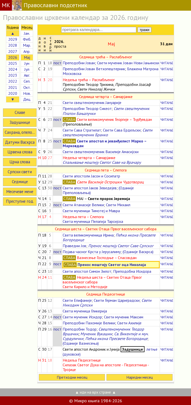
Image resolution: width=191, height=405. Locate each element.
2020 (12, 93)
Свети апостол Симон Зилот (87, 271)
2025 (12, 63)
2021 (12, 87)
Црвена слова (19, 152)
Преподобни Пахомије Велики (89, 322)
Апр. (26, 51)
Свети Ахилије (129, 322)
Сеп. (27, 81)
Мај (27, 57)
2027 (12, 51)
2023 (12, 75)
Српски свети (20, 171)
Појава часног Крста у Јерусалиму (92, 251)
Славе (20, 112)
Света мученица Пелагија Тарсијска (93, 221)
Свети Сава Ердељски (122, 130)
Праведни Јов (74, 245)
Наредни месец (139, 377)
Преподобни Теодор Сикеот (87, 108)
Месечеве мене (19, 191)
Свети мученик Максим (123, 316)
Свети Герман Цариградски (117, 300)
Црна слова (19, 162)
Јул (26, 69)
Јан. (27, 33)
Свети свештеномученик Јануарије (92, 102)
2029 (12, 39)
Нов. (27, 93)
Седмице (20, 181)
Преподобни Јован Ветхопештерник (94, 68)
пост (57, 62)
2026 (12, 57)
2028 (12, 45)
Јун (26, 63)
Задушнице (19, 122)
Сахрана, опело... (20, 132)
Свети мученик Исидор (82, 316)
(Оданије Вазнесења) (81, 343)
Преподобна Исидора (132, 271)
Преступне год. (20, 201)
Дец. (27, 99)
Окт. (27, 87)
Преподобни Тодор (79, 329)
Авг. (27, 75)
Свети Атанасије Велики (83, 204)
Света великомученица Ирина (88, 235)
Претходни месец (72, 377)
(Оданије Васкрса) (138, 251)
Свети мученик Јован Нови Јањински (128, 62)
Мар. (27, 45)
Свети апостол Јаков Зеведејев (90, 187)
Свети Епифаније (77, 300)
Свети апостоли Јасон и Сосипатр (91, 175)
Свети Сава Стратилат (82, 130)
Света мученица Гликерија (85, 310)
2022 (12, 81)
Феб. (27, 39)
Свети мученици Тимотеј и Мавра (91, 210)
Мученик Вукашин (96, 333)
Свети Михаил (118, 204)
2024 (12, 69)
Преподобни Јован (79, 62)
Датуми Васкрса (20, 142)
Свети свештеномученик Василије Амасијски (101, 151)
